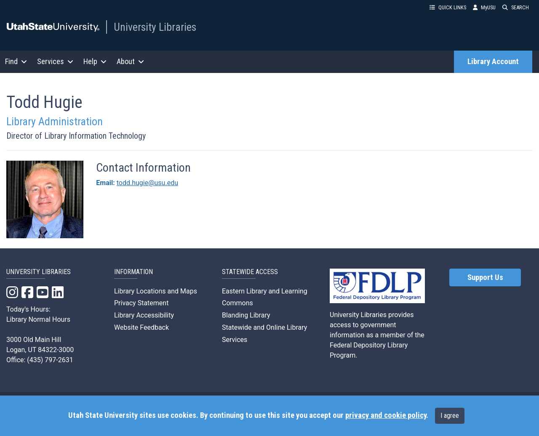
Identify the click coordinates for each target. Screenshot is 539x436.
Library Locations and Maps (155, 291)
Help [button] (95, 61)
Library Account (493, 61)
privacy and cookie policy (385, 415)
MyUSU (484, 7)
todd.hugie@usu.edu (147, 183)
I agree (449, 416)
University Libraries (155, 27)
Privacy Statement (141, 303)
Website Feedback (141, 327)
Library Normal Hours (38, 319)
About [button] (130, 61)
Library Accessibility (144, 315)
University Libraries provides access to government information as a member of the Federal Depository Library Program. (377, 335)
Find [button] (16, 61)
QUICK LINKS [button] (448, 7)
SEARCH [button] (515, 7)
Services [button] (55, 61)
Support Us (485, 277)
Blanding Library (246, 315)
